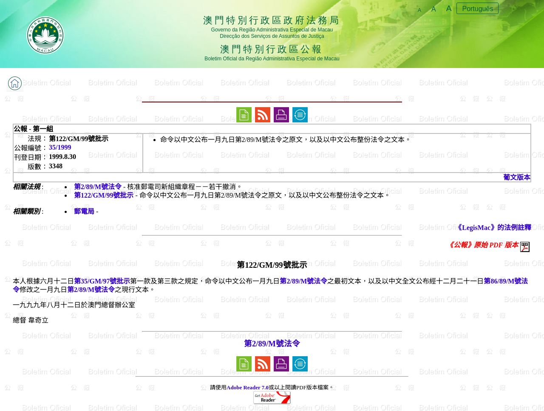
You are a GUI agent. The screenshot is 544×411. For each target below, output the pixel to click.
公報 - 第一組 (33, 129)
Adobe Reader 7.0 (248, 387)
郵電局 (84, 211)
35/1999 (60, 147)
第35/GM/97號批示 (102, 281)
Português (477, 8)
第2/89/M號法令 (98, 186)
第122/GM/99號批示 (103, 195)
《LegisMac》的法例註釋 (493, 227)
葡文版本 (516, 177)
